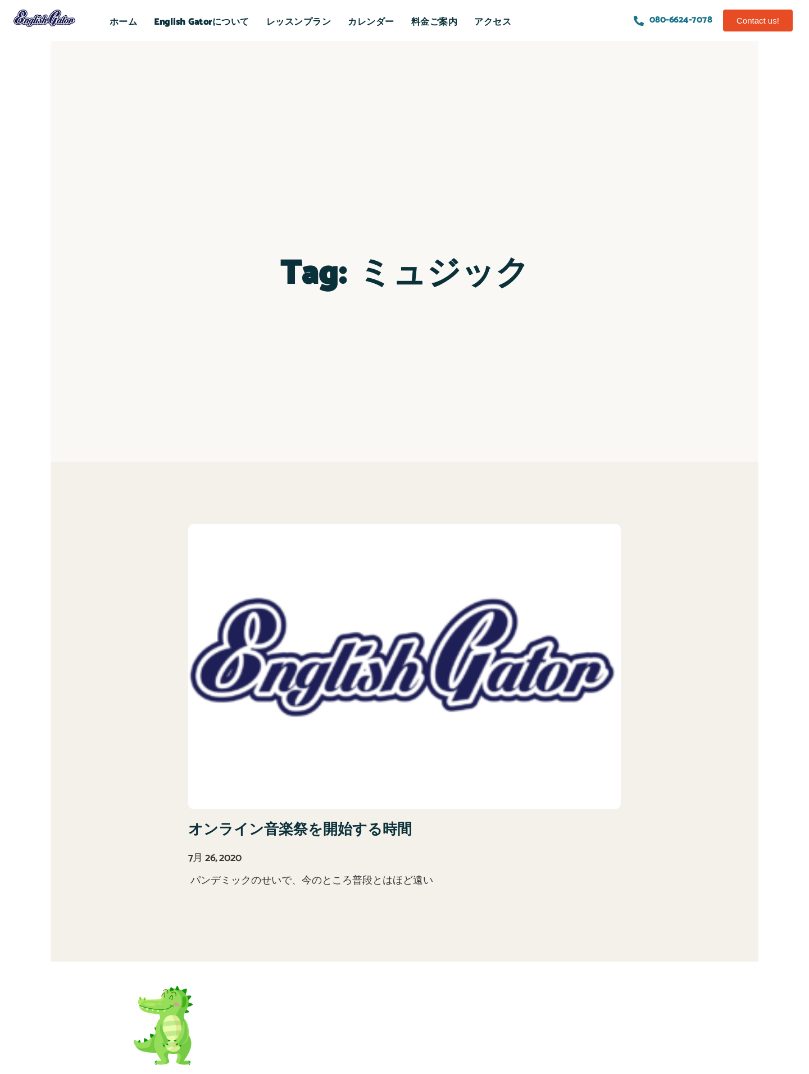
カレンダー (371, 22)
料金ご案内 (434, 22)
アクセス (492, 22)
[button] (758, 20)
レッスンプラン (298, 22)
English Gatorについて (201, 22)
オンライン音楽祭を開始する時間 (300, 830)
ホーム (124, 22)
